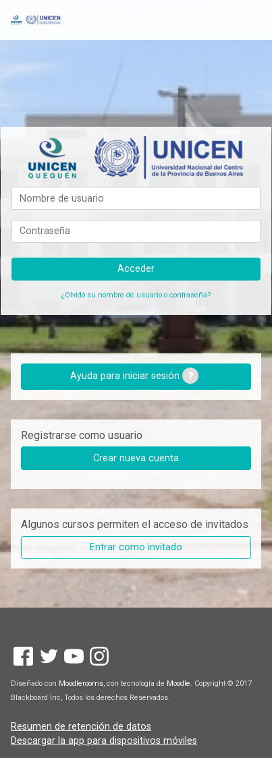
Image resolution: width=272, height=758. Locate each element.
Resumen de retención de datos (81, 726)
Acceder (136, 268)
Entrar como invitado (136, 547)
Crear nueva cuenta (136, 458)
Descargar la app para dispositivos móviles (104, 741)
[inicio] (36, 20)
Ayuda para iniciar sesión (134, 376)
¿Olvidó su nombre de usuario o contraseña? (136, 295)
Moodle (178, 683)
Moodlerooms (81, 683)
